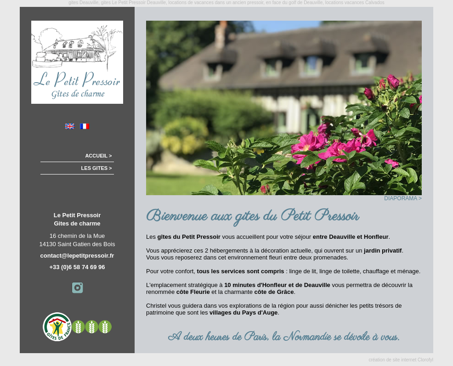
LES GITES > (102, 168)
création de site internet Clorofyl (400, 359)
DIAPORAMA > (403, 198)
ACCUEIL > (104, 155)
